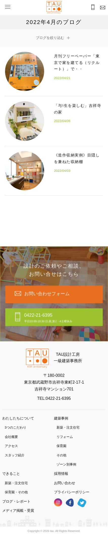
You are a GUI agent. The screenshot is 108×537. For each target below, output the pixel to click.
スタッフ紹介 (14, 455)
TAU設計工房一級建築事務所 (68, 357)
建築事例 (61, 418)
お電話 (91, 8)
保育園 (61, 446)
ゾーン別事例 (66, 464)
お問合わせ (101, 8)
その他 (61, 455)
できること (11, 474)
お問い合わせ (64, 483)
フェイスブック (70, 502)
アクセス (11, 446)
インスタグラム (58, 502)
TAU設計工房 (54, 7)
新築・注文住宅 (68, 427)
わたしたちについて (18, 418)
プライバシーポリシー (71, 492)
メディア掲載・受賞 (18, 510)
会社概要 (11, 437)
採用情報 (61, 474)
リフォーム (65, 437)
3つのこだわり (15, 427)
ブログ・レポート (16, 501)
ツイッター (81, 502)
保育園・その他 (16, 492)
